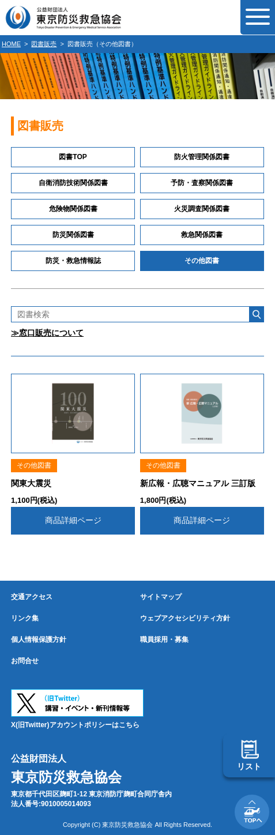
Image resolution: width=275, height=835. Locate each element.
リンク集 (25, 618)
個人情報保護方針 (38, 639)
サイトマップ (161, 597)
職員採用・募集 (164, 639)
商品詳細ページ (73, 520)
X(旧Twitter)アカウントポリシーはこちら (75, 725)
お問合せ (25, 661)
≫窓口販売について (47, 332)
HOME (11, 43)
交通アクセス (31, 597)
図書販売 (43, 43)
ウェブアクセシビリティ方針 (185, 618)
